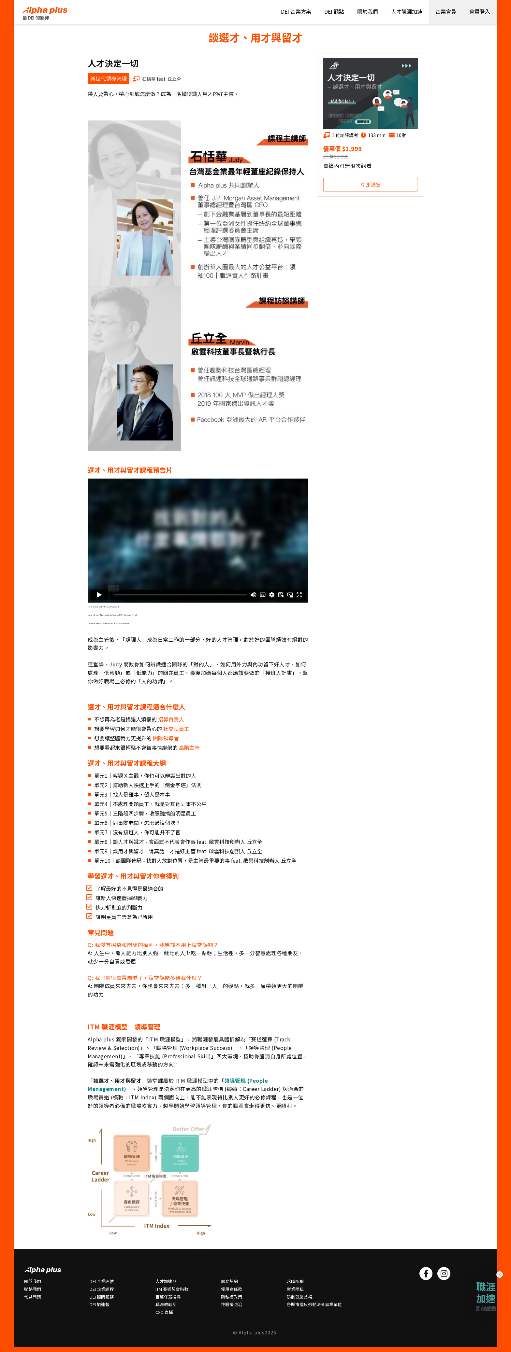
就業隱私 (295, 1289)
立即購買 (370, 184)
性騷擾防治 (231, 1304)
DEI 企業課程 (102, 1289)
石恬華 (148, 79)
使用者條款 (231, 1289)
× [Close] (500, 1274)
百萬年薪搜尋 (168, 1297)
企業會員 (445, 11)
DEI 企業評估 (102, 1281)
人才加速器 (166, 1281)
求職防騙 (295, 1281)
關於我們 (367, 11)
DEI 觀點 (334, 11)
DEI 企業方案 (296, 11)
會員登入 (479, 11)
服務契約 (229, 1281)
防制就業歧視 (299, 1297)
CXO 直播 (164, 1312)
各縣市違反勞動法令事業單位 (314, 1304)
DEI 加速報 (100, 1304)
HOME (50, 13)
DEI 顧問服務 (102, 1297)
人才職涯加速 (406, 11)
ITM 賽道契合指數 (171, 1289)
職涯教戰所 (166, 1304)
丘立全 (174, 79)
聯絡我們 (32, 1289)
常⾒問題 (32, 1297)
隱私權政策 (231, 1297)
